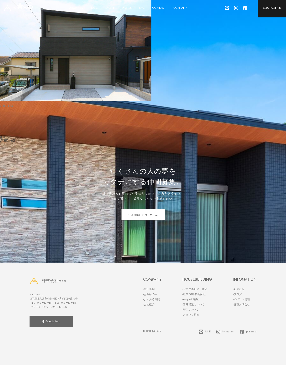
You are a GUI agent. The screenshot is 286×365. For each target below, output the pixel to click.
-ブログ (237, 294)
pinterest (248, 332)
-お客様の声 (150, 294)
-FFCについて (190, 309)
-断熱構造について (193, 304)
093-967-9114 (45, 303)
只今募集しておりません (143, 215)
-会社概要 (149, 304)
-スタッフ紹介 (190, 315)
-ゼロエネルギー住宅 (194, 289)
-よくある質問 (151, 299)
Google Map (51, 321)
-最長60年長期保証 (194, 294)
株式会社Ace (48, 280)
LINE (205, 332)
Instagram (225, 332)
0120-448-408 (59, 307)
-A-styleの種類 (190, 299)
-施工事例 (149, 289)
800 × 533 (6, 106)
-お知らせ (239, 289)
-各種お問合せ (241, 304)
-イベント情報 (241, 299)
